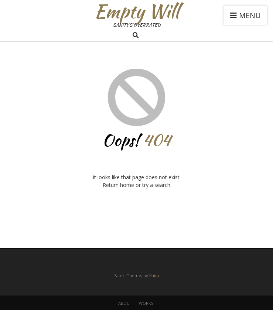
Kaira (154, 275)
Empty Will (136, 11)
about (125, 303)
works (146, 303)
